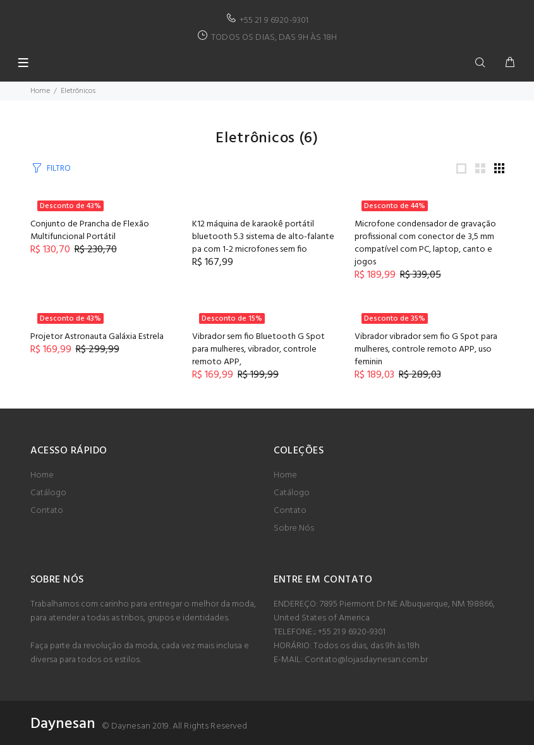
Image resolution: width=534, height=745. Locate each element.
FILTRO (58, 168)
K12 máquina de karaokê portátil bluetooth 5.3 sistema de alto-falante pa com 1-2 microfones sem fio (263, 237)
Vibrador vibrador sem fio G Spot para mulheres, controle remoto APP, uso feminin (426, 349)
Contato (46, 510)
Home (40, 91)
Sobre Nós (294, 528)
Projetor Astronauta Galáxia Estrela (97, 336)
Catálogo (48, 493)
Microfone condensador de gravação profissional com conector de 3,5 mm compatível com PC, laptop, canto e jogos (425, 243)
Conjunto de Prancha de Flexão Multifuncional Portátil (89, 230)
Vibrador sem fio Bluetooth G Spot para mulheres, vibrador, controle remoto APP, (258, 349)
